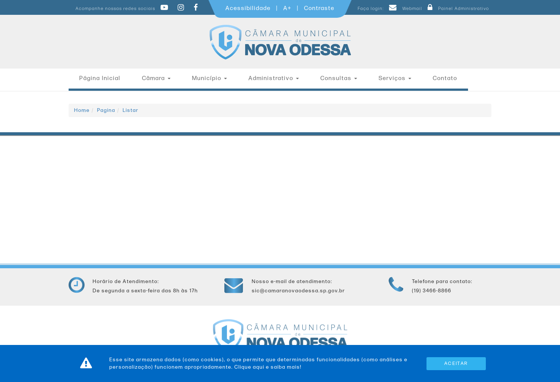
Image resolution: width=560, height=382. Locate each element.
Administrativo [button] (273, 78)
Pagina (106, 110)
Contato (445, 78)
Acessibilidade (248, 8)
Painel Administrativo (456, 8)
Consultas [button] (338, 78)
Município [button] (209, 78)
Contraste (319, 8)
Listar (131, 110)
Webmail (404, 8)
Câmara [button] (156, 78)
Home (82, 110)
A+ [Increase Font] (287, 8)
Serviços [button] (395, 78)
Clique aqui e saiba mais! (268, 367)
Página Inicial (100, 78)
